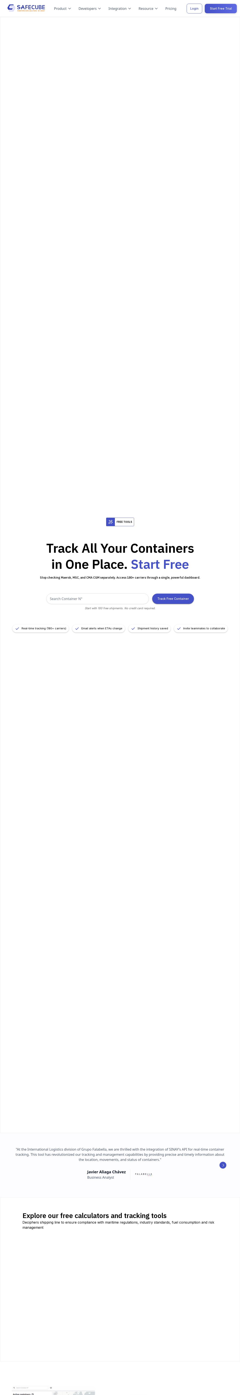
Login (194, 8)
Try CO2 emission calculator (183, 1283)
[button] (63, 8)
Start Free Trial (221, 8)
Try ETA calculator (175, 1327)
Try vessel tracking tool (113, 1277)
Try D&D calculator (110, 1337)
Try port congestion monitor (50, 1341)
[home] (26, 8)
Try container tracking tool (49, 1282)
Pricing (170, 8)
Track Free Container (173, 598)
